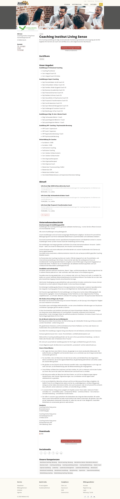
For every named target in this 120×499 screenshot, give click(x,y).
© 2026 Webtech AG (23, 496)
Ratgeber (93, 4)
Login (84, 490)
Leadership (55, 467)
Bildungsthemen (22, 488)
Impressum (64, 488)
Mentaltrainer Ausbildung (61, 470)
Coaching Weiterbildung (86, 465)
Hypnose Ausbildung (45, 467)
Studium (67, 4)
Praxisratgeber (43, 485)
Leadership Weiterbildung (82, 467)
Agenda (19, 492)
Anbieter (19, 490)
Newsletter (20, 485)
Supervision (82, 470)
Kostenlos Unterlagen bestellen (71, 48)
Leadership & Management (67, 467)
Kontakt (85, 485)
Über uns (64, 485)
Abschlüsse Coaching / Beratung (48, 462)
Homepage (20, 50)
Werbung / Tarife (88, 492)
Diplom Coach (97, 465)
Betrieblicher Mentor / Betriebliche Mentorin (86, 462)
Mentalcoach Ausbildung (46, 470)
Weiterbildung (77, 4)
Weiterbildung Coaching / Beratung (63, 473)
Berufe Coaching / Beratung (65, 462)
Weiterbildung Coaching (46, 473)
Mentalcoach (94, 467)
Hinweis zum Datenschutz (71, 50)
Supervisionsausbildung (93, 470)
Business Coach (44, 465)
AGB (41, 434)
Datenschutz (65, 492)
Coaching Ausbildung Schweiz (70, 465)
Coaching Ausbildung (55, 465)
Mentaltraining (73, 470)
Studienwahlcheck (44, 488)
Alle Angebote (45, 215)
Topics (86, 4)
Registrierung (87, 488)
